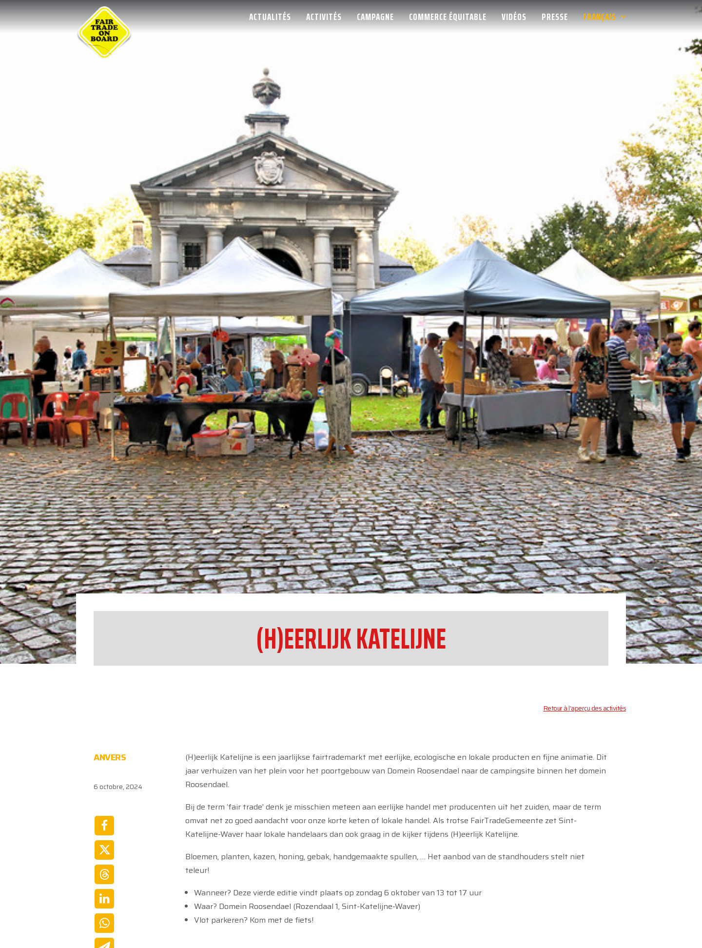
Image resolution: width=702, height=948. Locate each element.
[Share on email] (104, 859)
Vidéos (514, 16)
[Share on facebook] (104, 737)
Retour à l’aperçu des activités (585, 619)
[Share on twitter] (104, 761)
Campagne (375, 16)
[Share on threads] (104, 785)
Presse (555, 16)
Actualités (270, 16)
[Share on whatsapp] (104, 834)
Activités (324, 16)
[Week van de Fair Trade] (104, 16)
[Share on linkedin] (104, 810)
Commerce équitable (448, 16)
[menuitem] (273, 16)
